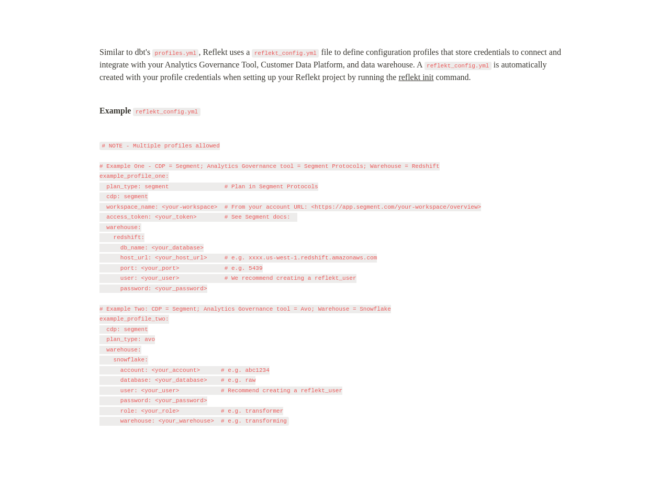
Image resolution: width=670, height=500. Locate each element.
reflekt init (415, 77)
